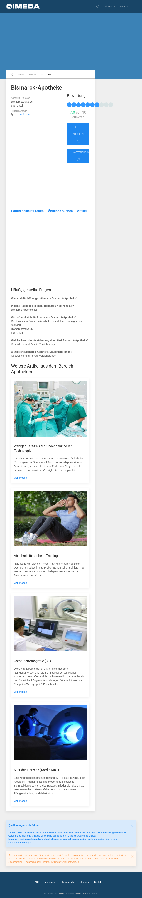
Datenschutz (68, 882)
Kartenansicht (81, 156)
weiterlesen (20, 477)
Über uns (84, 882)
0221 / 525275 (25, 114)
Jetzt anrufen (78, 134)
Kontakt (123, 6)
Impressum (50, 882)
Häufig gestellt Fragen (27, 211)
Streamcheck (80, 893)
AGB (37, 882)
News (21, 74)
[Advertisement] (71, 41)
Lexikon (32, 74)
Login (134, 6)
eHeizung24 (64, 893)
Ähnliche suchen (60, 211)
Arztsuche (45, 74)
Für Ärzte (110, 6)
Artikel (82, 211)
